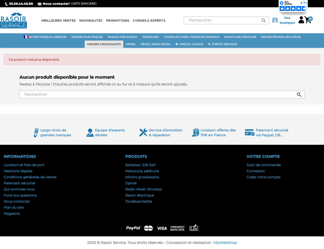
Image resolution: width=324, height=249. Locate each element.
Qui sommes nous (19, 189)
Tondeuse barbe (138, 201)
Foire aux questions (20, 195)
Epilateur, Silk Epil (140, 165)
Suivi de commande (264, 165)
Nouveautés (90, 20)
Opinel (130, 183)
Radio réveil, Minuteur (143, 189)
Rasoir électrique (139, 195)
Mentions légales (18, 171)
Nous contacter (53, 4)
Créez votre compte (263, 177)
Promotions (117, 20)
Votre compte (263, 156)
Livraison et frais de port (24, 165)
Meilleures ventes (59, 20)
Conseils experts (149, 20)
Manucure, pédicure (142, 171)
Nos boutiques (283, 20)
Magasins (12, 213)
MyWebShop (225, 242)
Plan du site (14, 207)
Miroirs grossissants (142, 177)
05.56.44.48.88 (19, 4)
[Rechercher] (226, 20)
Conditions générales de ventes (30, 177)
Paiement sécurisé (19, 183)
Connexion (256, 171)
